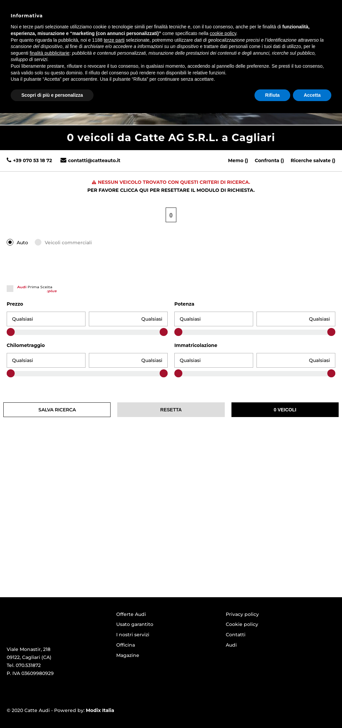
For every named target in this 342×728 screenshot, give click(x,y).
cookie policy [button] (223, 648)
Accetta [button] (312, 709)
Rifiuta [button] (272, 709)
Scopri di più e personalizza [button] (52, 709)
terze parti (114, 654)
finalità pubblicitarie (49, 667)
